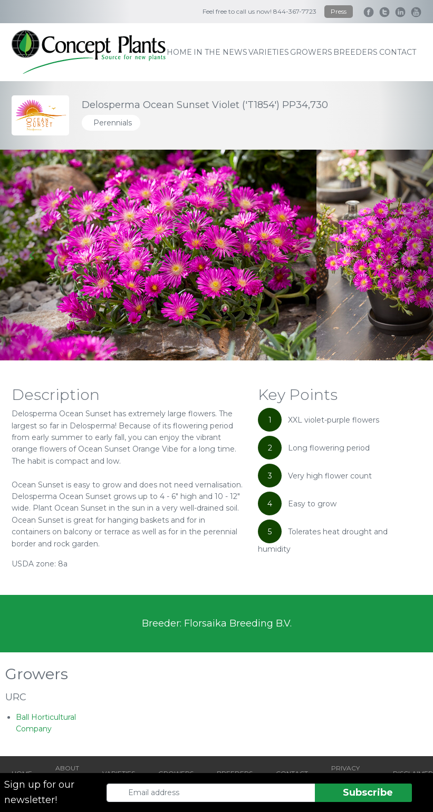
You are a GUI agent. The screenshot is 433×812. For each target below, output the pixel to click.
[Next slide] (400, 255)
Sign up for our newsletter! (39, 792)
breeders (355, 52)
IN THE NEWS (220, 52)
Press (339, 11)
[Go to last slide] (32, 255)
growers (311, 52)
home (179, 52)
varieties (268, 52)
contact (397, 52)
